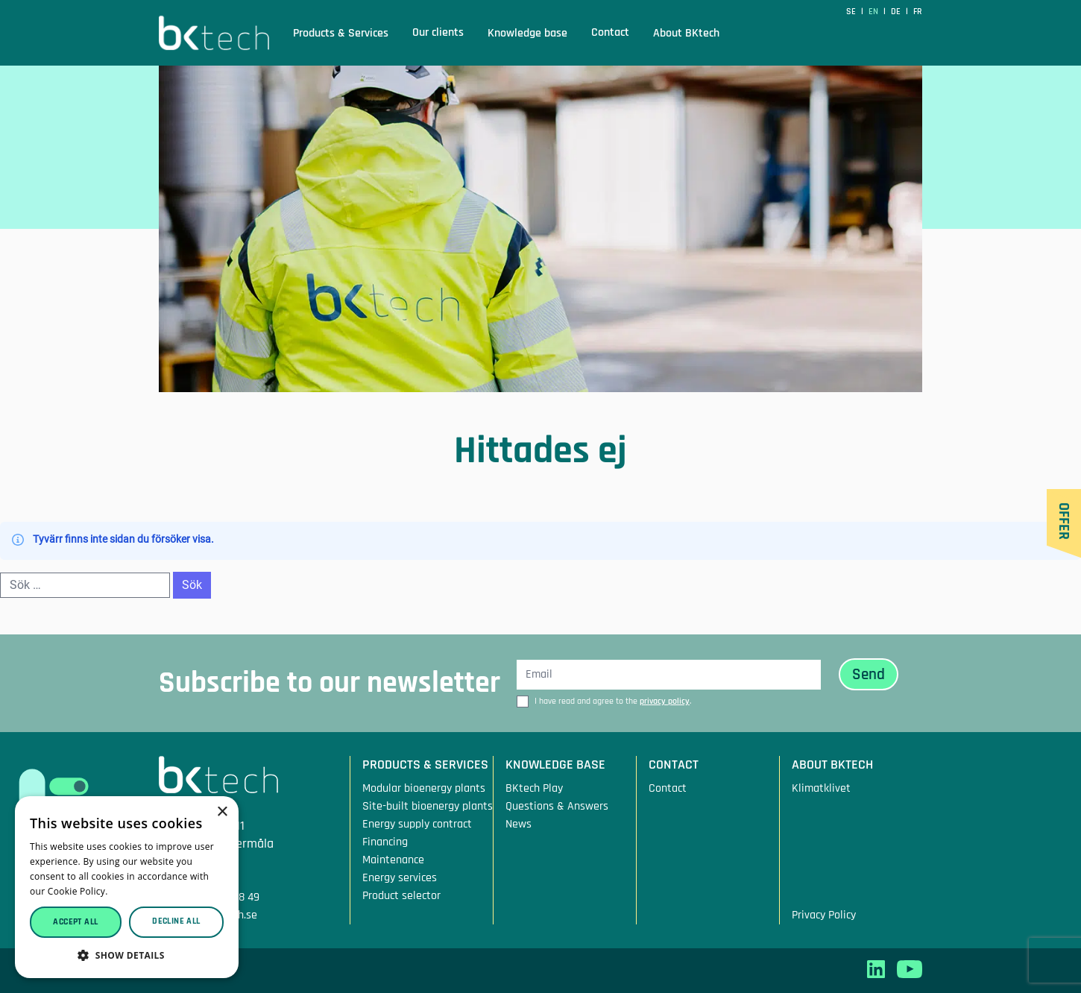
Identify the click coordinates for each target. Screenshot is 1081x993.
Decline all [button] (176, 921)
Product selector (401, 896)
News (518, 824)
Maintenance (393, 860)
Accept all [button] (75, 921)
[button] (127, 955)
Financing (385, 842)
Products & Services (340, 33)
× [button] (221, 812)
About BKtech (686, 33)
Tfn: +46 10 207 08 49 (209, 897)
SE (852, 11)
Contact (610, 32)
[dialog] (127, 887)
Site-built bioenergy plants (427, 806)
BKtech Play (534, 788)
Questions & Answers (556, 806)
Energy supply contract (417, 824)
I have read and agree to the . (613, 701)
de (897, 11)
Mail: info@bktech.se (208, 915)
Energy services (399, 878)
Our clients (438, 32)
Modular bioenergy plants (423, 788)
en (874, 11)
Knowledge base (527, 33)
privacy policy (665, 701)
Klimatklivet (821, 788)
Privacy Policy (824, 915)
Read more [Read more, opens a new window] (135, 891)
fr (917, 11)
